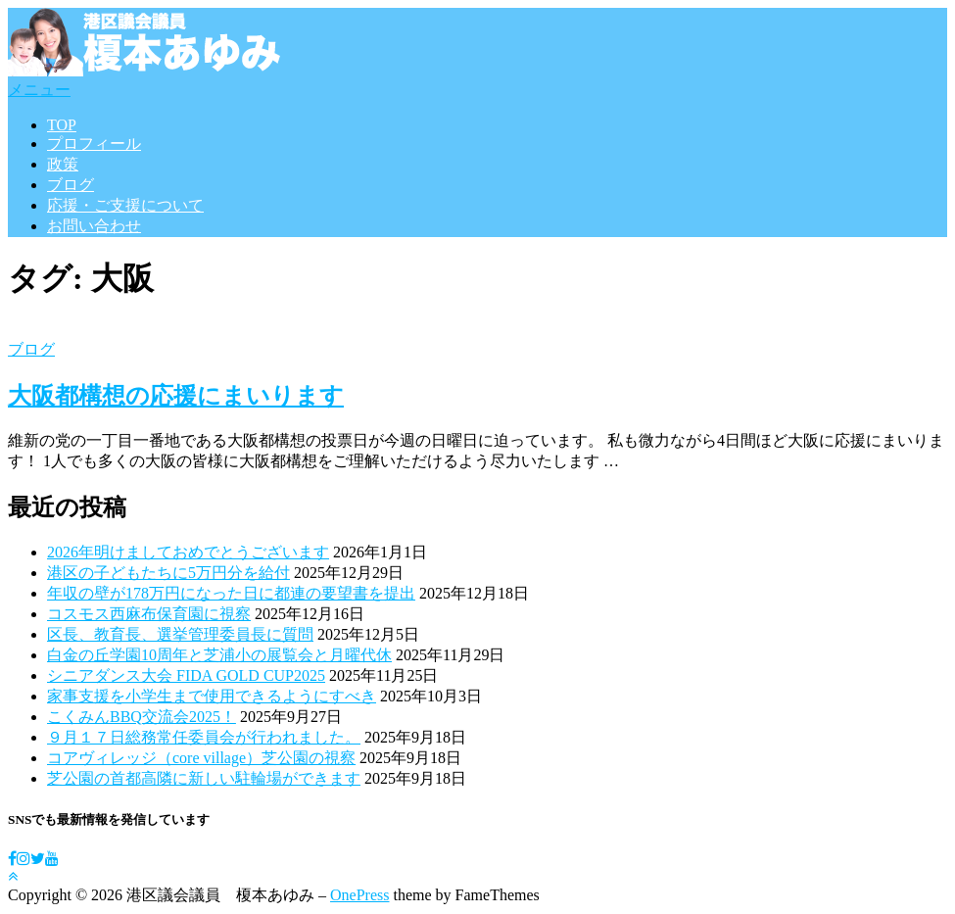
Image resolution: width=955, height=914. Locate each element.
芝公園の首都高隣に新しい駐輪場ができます (203, 778)
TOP (61, 125)
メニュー (39, 89)
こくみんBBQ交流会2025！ (141, 716)
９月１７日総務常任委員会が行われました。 (203, 737)
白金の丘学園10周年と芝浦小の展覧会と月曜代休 (219, 655)
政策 (62, 164)
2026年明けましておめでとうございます (188, 552)
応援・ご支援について (125, 205)
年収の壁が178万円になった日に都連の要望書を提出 (231, 593)
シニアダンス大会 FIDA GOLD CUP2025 (186, 675)
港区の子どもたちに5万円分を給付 (168, 572)
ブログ (70, 184)
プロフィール (94, 143)
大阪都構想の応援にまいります (176, 396)
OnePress (359, 895)
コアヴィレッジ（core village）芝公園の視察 (201, 757)
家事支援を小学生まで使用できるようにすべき (211, 696)
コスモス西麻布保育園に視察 (149, 613)
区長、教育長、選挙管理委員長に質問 (180, 634)
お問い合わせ (94, 225)
